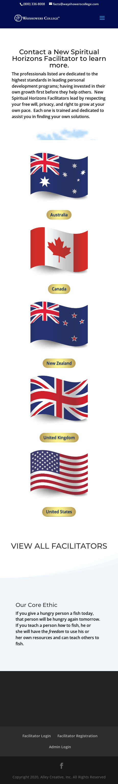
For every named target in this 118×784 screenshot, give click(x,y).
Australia (59, 214)
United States (59, 511)
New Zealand (59, 363)
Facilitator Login (36, 735)
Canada (59, 289)
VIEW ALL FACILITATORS (59, 546)
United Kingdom (59, 437)
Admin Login (60, 746)
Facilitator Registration (77, 735)
